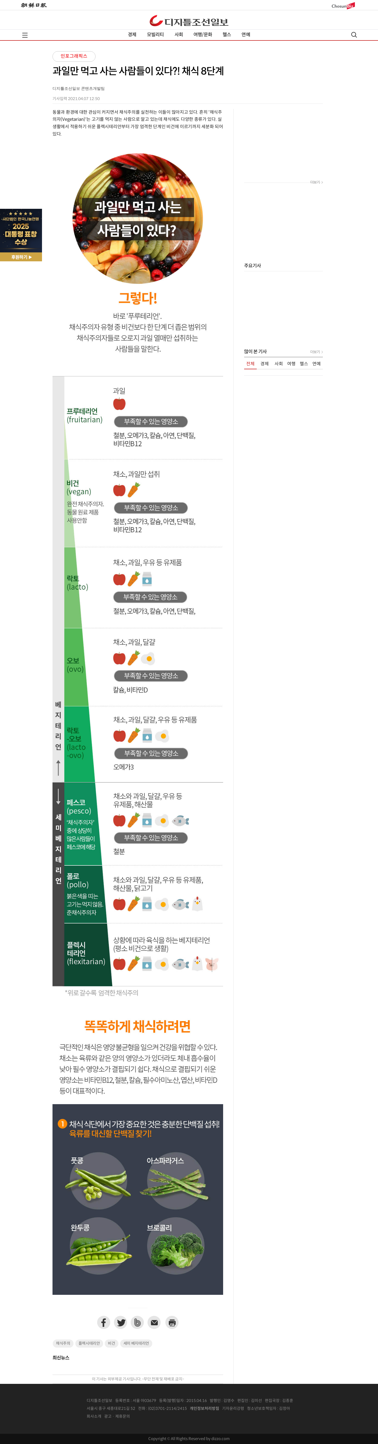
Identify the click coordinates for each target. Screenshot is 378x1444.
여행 (291, 364)
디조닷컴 (189, 20)
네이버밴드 (137, 1322)
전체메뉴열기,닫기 (25, 35)
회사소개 (94, 1416)
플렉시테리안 (89, 1343)
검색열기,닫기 (354, 35)
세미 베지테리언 (136, 1343)
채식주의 (63, 1343)
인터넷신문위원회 (307, 1409)
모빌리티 (155, 35)
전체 (250, 364)
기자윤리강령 (233, 1408)
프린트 (171, 1322)
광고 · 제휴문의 (117, 1416)
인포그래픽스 (74, 56)
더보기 (315, 182)
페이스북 (103, 1322)
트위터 (120, 1322)
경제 (132, 35)
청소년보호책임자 (261, 1408)
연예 (246, 35)
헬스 (227, 35)
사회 (179, 35)
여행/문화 (202, 35)
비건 (111, 1343)
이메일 (154, 1322)
